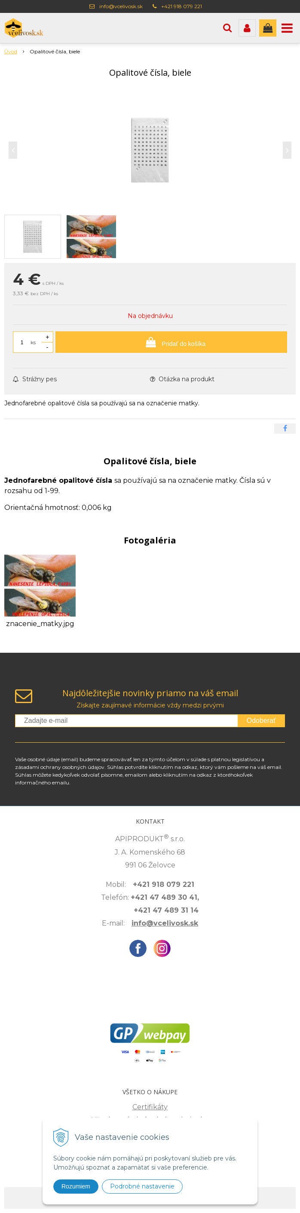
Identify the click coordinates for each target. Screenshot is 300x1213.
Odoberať (261, 720)
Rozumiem (75, 1186)
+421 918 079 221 (181, 6)
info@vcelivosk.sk (121, 6)
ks (33, 342)
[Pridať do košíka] (171, 342)
